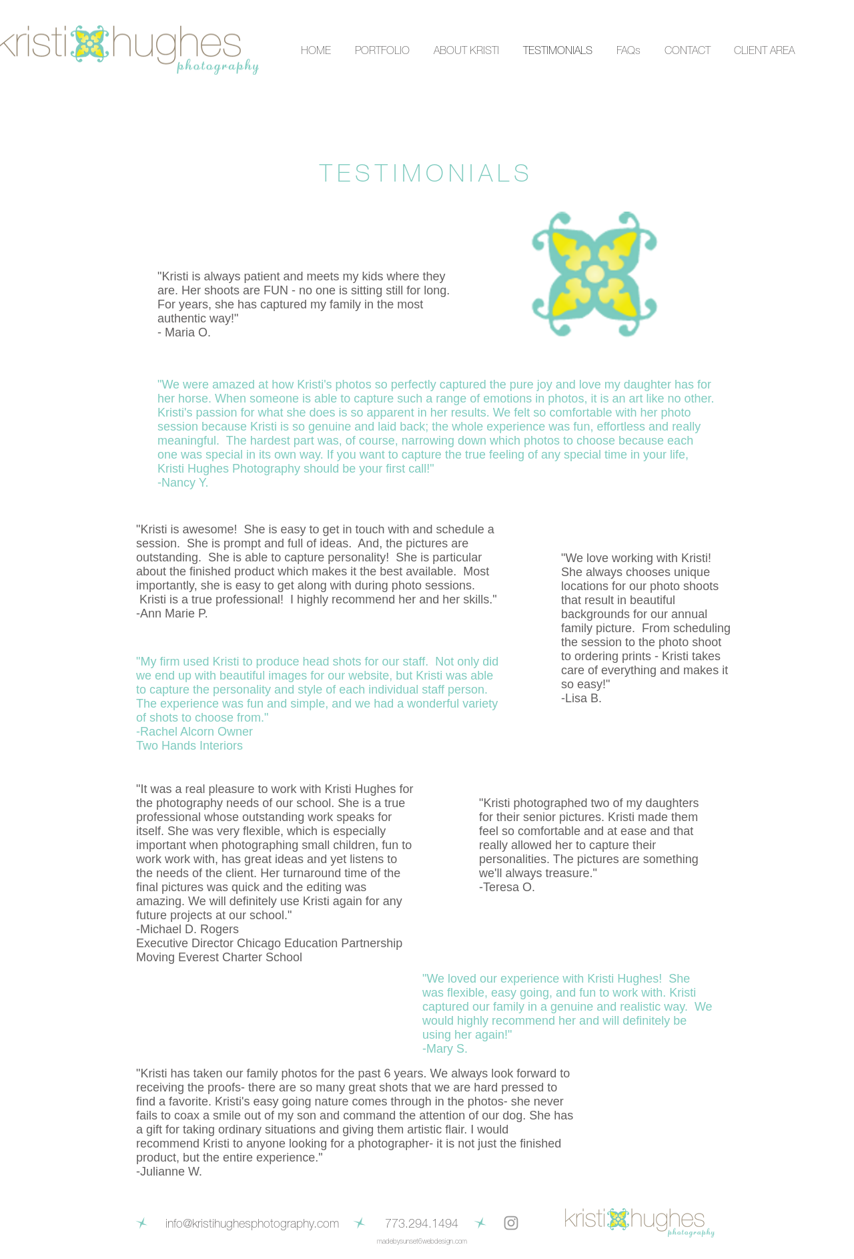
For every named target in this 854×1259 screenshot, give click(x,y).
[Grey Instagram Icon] (511, 1223)
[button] (380, 50)
